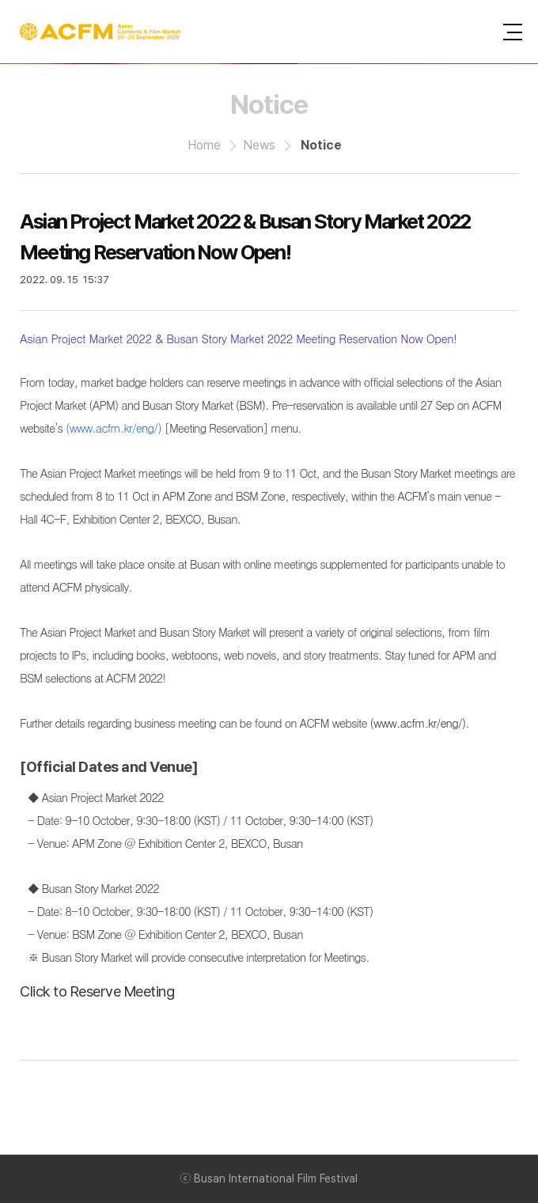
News (259, 145)
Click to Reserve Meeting (97, 991)
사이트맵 (512, 32)
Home (204, 145)
